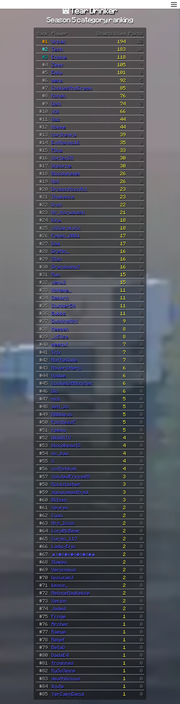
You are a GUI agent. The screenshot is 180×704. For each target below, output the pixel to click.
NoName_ (62, 289)
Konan (59, 95)
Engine (59, 56)
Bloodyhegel (66, 173)
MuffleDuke (64, 359)
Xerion (59, 600)
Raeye (59, 631)
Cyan (57, 515)
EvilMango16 (66, 142)
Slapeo (59, 561)
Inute (58, 686)
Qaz (56, 119)
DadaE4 (60, 654)
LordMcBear (66, 530)
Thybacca (63, 196)
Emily (57, 72)
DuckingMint (65, 320)
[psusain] (63, 577)
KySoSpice (64, 670)
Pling (57, 150)
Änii (55, 111)
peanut (60, 344)
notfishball (64, 468)
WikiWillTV (61, 437)
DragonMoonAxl (69, 188)
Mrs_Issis (63, 522)
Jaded (59, 608)
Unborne (62, 165)
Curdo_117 (64, 538)
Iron (57, 204)
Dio (55, 390)
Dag (56, 243)
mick (56, 398)
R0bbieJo (62, 414)
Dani (56, 103)
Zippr (58, 64)
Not (55, 181)
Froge (59, 616)
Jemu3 (59, 282)
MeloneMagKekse (71, 592)
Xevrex (60, 507)
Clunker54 (64, 305)
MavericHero (66, 367)
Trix (56, 352)
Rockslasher (66, 484)
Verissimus (64, 569)
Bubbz (59, 313)
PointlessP (64, 421)
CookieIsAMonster (72, 383)
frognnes (63, 662)
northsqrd (64, 134)
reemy (59, 429)
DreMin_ (61, 251)
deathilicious (66, 678)
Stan (57, 258)
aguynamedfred (70, 491)
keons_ (60, 585)
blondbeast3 (66, 445)
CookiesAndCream (72, 87)
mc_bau (60, 453)
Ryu (56, 274)
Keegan (60, 328)
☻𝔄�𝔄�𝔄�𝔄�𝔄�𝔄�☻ (74, 554)
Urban (59, 41)
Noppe (59, 126)
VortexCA (63, 157)
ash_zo (60, 406)
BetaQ (58, 647)
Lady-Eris (64, 546)
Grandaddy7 (66, 266)
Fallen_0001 (66, 235)
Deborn (60, 297)
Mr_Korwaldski (68, 212)
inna (56, 219)
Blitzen (59, 499)
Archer (60, 623)
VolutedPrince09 (71, 476)
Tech (57, 49)
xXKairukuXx (66, 227)
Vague (59, 375)
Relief (58, 639)
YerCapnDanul (68, 693)
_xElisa (60, 336)
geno (57, 80)
